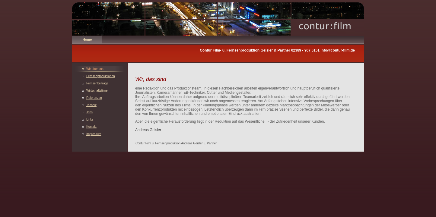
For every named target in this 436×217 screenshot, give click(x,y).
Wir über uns (94, 69)
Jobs (89, 112)
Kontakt (91, 126)
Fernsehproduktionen (100, 76)
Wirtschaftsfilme (97, 90)
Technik (91, 105)
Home (87, 39)
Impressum (93, 134)
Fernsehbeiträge (97, 83)
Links (89, 119)
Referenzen (94, 97)
